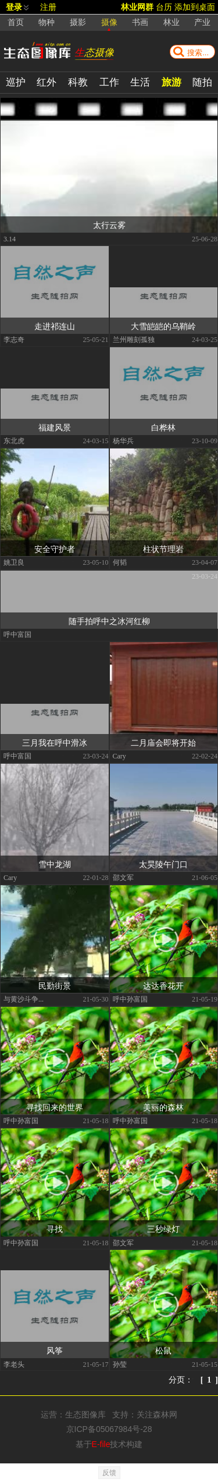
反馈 (109, 1473)
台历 (164, 7)
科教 (78, 82)
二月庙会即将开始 (163, 742)
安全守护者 (54, 548)
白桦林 (163, 427)
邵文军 (123, 877)
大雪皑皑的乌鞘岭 (163, 326)
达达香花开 (163, 985)
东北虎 (13, 440)
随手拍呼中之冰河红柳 (109, 621)
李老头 (13, 1363)
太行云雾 (109, 224)
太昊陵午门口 (163, 864)
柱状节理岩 (163, 548)
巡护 (16, 82)
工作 (109, 82)
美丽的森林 (163, 1107)
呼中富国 (17, 633)
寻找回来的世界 (54, 1107)
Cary (119, 755)
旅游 (171, 82)
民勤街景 (54, 985)
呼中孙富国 (130, 998)
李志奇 (13, 339)
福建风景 (54, 427)
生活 (140, 82)
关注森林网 (157, 1414)
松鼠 (163, 1350)
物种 (46, 22)
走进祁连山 (54, 326)
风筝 (55, 1350)
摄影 (78, 22)
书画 (140, 22)
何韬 (120, 561)
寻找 (55, 1228)
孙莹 (120, 1363)
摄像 (109, 22)
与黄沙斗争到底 (26, 998)
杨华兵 (123, 440)
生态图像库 (85, 1414)
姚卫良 (13, 561)
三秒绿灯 (163, 1228)
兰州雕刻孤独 (134, 339)
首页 (16, 22)
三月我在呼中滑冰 (54, 742)
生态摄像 (94, 52)
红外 (46, 82)
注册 (48, 7)
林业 (171, 22)
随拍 (202, 82)
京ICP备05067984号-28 (109, 1429)
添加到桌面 (194, 7)
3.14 (9, 238)
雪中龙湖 (54, 864)
